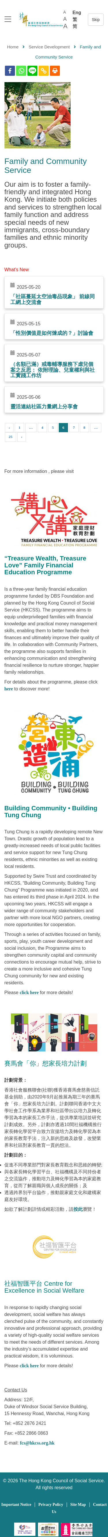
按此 (78, 1209)
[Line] (32, 71)
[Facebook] (10, 71)
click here (29, 992)
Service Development (49, 46)
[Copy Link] (44, 71)
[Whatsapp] (21, 71)
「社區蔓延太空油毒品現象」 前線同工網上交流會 (52, 299)
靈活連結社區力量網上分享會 (44, 406)
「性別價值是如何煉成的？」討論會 (51, 333)
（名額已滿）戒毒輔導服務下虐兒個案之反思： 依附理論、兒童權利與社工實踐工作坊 (52, 370)
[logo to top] (7, 20)
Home (13, 46)
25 (10, 437)
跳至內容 (96, 20)
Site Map (78, 1504)
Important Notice (16, 1504)
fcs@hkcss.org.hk (37, 1442)
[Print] (55, 71)
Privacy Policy (50, 1504)
